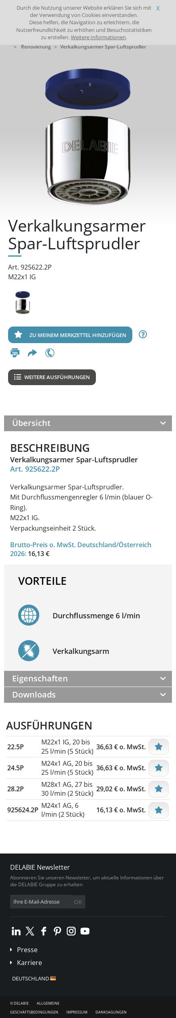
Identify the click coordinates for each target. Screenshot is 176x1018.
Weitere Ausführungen (52, 377)
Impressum (76, 1012)
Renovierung (36, 46)
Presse (27, 949)
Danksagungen (111, 1012)
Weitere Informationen (98, 37)
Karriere (29, 962)
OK (78, 902)
